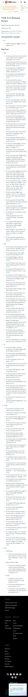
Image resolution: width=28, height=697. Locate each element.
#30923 (11, 103)
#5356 (7, 420)
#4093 (20, 436)
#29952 (20, 190)
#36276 (16, 162)
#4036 (8, 472)
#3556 (22, 410)
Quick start (12, 31)
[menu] (3, 2)
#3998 (23, 513)
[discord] (12, 677)
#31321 (8, 77)
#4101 (19, 481)
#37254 (18, 65)
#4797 (12, 361)
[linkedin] (14, 674)
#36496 (14, 227)
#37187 (23, 209)
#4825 (12, 383)
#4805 (8, 394)
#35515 (12, 141)
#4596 (8, 535)
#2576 (7, 460)
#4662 (12, 494)
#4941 (20, 351)
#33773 (8, 153)
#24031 (15, 135)
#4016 (7, 500)
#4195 (11, 426)
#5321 (7, 367)
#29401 (23, 113)
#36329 (8, 241)
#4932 (12, 45)
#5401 (18, 377)
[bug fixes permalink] (10, 49)
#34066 (8, 337)
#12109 (21, 254)
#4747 (7, 466)
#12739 (22, 250)
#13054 (15, 327)
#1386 (17, 592)
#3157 (7, 545)
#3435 (8, 488)
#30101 (19, 71)
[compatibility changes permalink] (21, 37)
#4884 (15, 371)
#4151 (24, 476)
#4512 (16, 529)
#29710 (16, 572)
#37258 (18, 203)
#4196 (15, 414)
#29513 (8, 91)
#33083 (23, 178)
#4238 (16, 505)
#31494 (21, 107)
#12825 (23, 296)
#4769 (12, 357)
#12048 (12, 306)
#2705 (17, 525)
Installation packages (14, 33)
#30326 (18, 59)
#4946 (11, 402)
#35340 (8, 168)
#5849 (20, 430)
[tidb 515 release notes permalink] (9, 21)
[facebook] (17, 674)
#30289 (8, 197)
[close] (25, 685)
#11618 (7, 266)
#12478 (19, 312)
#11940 (8, 272)
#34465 (8, 219)
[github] (7, 674)
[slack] (20, 674)
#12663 (13, 280)
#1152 (9, 559)
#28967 (8, 235)
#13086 (24, 341)
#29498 (24, 83)
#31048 (8, 129)
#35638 (8, 97)
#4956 (14, 442)
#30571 (18, 121)
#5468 (16, 582)
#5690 (18, 586)
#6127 (20, 519)
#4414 (11, 448)
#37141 (17, 147)
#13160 (8, 260)
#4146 (16, 509)
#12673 (15, 286)
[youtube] (15, 677)
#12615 (25, 318)
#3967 (13, 454)
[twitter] (10, 674)
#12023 (16, 290)
